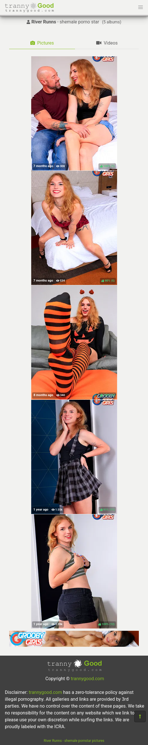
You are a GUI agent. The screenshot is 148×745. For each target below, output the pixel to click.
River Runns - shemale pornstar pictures (74, 741)
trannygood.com (87, 678)
